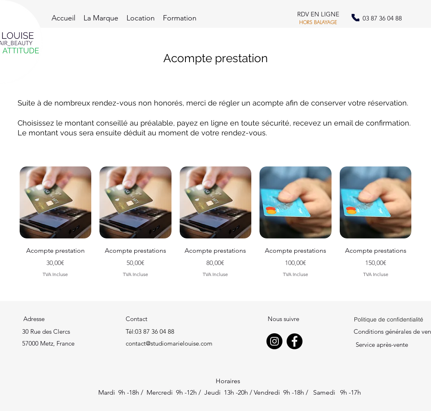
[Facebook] (294, 341)
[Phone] (355, 17)
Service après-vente (382, 344)
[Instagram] (274, 341)
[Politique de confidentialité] (389, 319)
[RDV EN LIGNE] (318, 14)
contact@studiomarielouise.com (169, 343)
